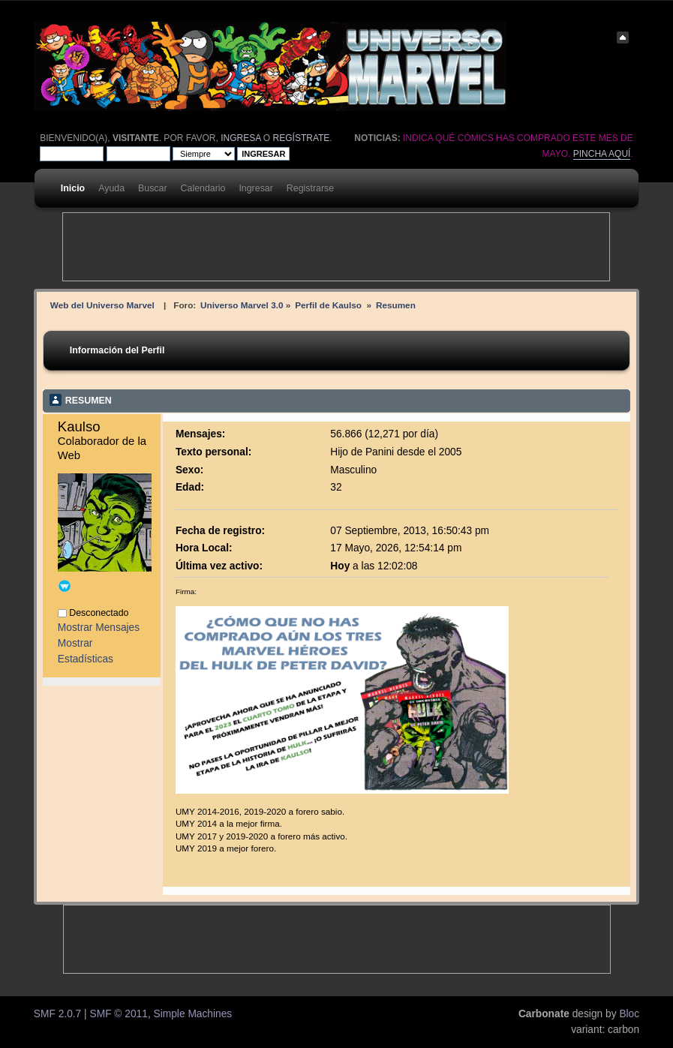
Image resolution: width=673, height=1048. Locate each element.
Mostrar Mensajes (99, 627)
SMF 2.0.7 (57, 1013)
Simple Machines (193, 1013)
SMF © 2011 (119, 1013)
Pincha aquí (602, 154)
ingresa (240, 138)
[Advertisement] (336, 247)
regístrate (301, 138)
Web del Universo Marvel (102, 305)
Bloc (629, 1013)
